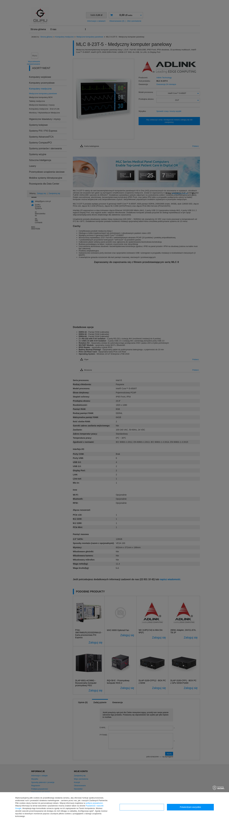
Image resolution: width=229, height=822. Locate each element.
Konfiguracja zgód (142, 807)
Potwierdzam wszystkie (190, 807)
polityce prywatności (94, 803)
